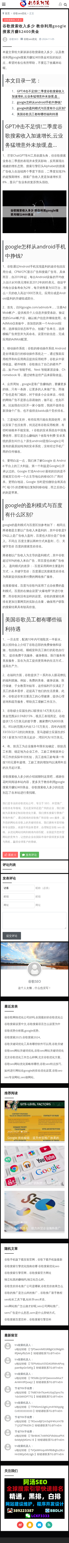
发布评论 (29, 855)
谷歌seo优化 (19, 13)
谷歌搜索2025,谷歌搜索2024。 (23, 1037)
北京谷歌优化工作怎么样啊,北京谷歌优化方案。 (33, 1057)
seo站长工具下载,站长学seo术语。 (25, 1299)
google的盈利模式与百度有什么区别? (41, 108)
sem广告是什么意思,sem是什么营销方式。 (30, 1312)
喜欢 (10, 855)
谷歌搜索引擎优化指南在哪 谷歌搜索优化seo (31, 1266)
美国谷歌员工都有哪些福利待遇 (37, 114)
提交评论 (11, 935)
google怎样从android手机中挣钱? (39, 102)
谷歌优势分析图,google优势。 (22, 1030)
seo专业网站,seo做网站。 (20, 1077)
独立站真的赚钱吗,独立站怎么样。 (25, 1279)
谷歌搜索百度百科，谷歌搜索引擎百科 (27, 1319)
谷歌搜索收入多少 (13, 19)
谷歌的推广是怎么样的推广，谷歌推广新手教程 (33, 1293)
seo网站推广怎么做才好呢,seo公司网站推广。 (32, 1306)
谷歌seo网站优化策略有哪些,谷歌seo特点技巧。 (34, 1064)
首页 (7, 13)
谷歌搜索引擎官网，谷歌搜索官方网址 (27, 1273)
